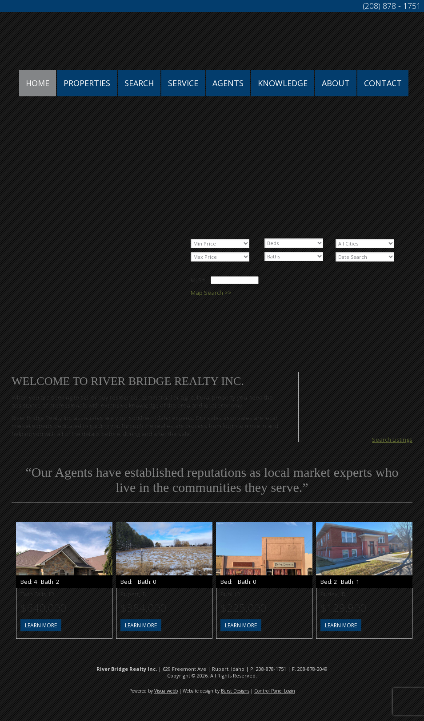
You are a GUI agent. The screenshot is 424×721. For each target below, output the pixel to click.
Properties (87, 83)
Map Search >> (211, 293)
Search (139, 83)
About (336, 83)
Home (37, 83)
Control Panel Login (274, 691)
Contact (383, 83)
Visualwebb (166, 691)
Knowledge (283, 83)
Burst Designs (235, 691)
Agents (228, 83)
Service (183, 83)
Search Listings (392, 440)
